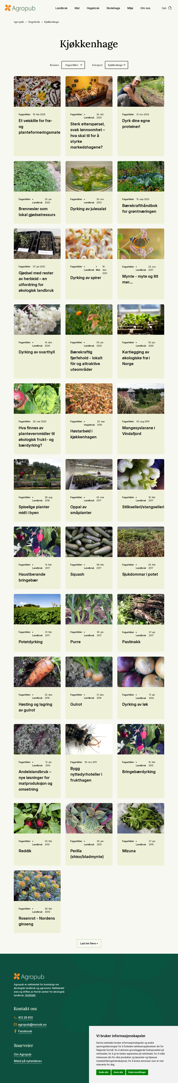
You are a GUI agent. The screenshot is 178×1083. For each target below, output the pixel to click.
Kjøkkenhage (51, 21)
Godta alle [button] (103, 1072)
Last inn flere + (89, 943)
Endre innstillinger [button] (137, 1072)
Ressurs (54, 64)
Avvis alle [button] (118, 1072)
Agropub (19, 21)
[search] (167, 8)
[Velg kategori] (116, 65)
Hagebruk (34, 21)
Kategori (97, 64)
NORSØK (30, 995)
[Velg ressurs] (73, 65)
